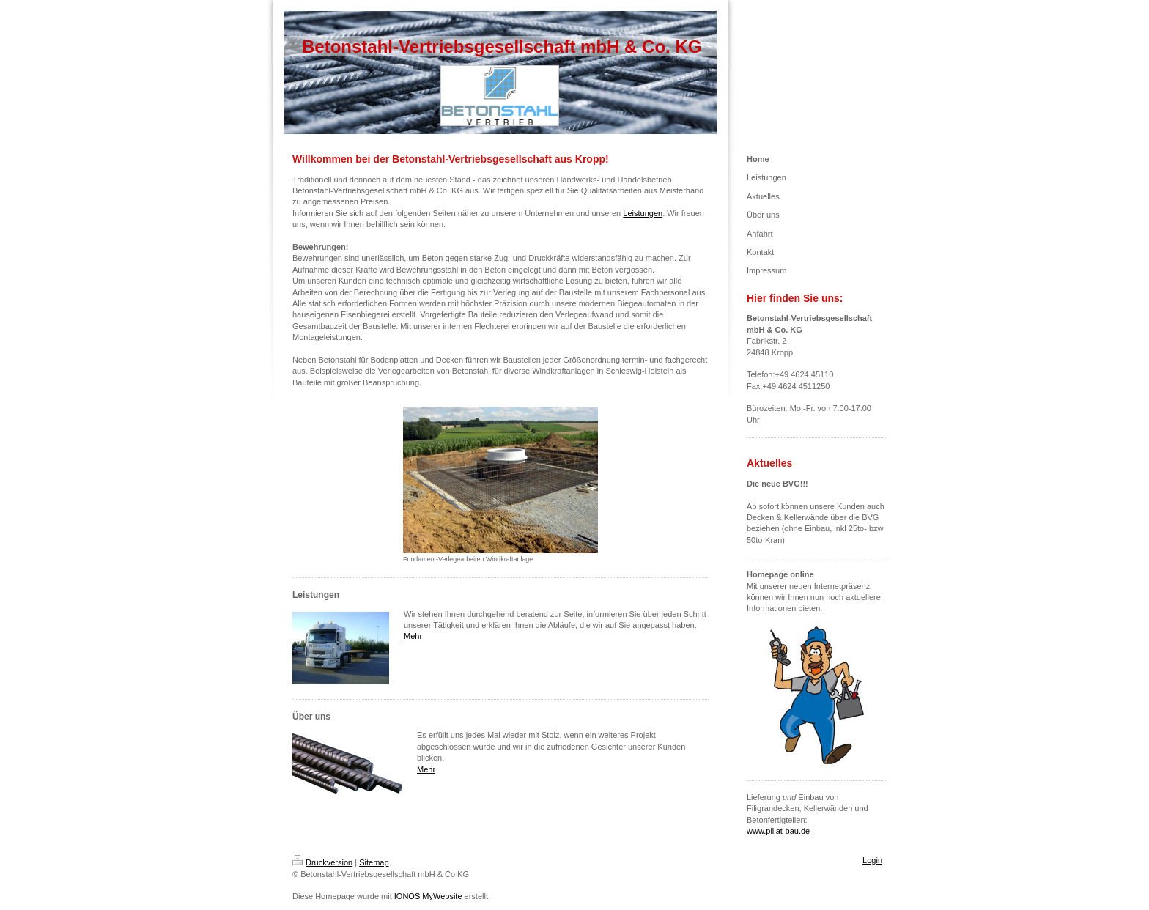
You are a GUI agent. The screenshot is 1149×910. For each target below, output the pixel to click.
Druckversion (322, 862)
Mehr (413, 636)
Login (872, 860)
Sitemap (373, 862)
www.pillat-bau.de (778, 830)
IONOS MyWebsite (428, 896)
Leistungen (642, 213)
